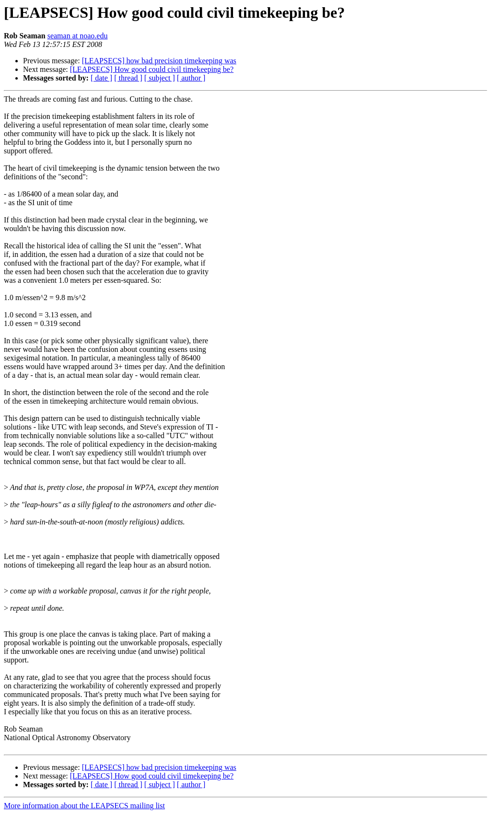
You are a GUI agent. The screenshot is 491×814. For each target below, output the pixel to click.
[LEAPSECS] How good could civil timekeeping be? (152, 69)
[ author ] (191, 78)
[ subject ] (159, 78)
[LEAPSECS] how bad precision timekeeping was (159, 61)
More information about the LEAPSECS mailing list (84, 806)
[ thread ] (128, 78)
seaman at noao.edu (77, 36)
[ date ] (101, 78)
